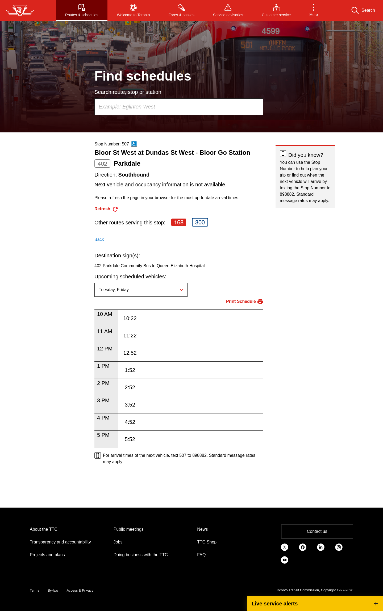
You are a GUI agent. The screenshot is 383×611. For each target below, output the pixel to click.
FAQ (201, 555)
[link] (284, 547)
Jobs (118, 542)
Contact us (317, 531)
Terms (34, 590)
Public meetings (129, 529)
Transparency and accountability (60, 542)
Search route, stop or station (127, 92)
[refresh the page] (106, 209)
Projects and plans (47, 555)
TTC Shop (207, 542)
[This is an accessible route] (134, 144)
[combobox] (178, 106)
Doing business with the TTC (141, 555)
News (202, 529)
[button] (313, 10)
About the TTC (43, 529)
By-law (53, 590)
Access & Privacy (79, 590)
